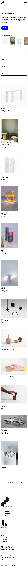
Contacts (3, 554)
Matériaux (3, 70)
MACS (6, 515)
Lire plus (5, 28)
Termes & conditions (7, 556)
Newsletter (4, 541)
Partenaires (8, 511)
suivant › (24, 483)
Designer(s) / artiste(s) (6, 56)
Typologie (3, 63)
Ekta (16, 565)
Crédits (3, 559)
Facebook (4, 538)
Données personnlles (7, 557)
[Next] (25, 35)
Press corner (8, 513)
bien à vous (4, 565)
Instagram (4, 539)
